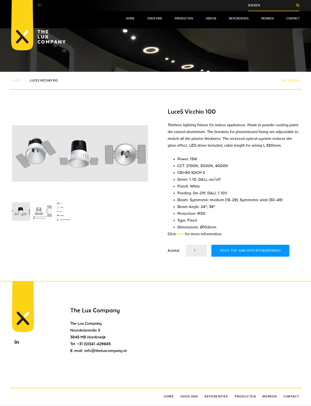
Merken (267, 18)
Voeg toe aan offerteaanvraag (250, 250)
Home (130, 18)
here (180, 234)
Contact (293, 18)
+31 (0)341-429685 (94, 344)
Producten (184, 18)
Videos (211, 18)
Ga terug (290, 80)
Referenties (239, 18)
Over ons (154, 18)
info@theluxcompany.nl (105, 351)
